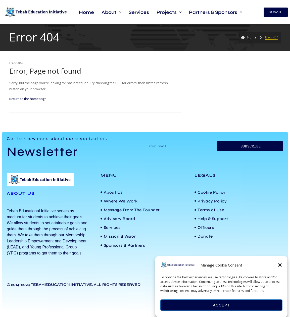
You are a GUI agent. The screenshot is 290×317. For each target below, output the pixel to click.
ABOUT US (21, 193)
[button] (279, 265)
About (111, 12)
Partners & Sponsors (215, 12)
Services (139, 12)
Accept (221, 305)
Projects (169, 12)
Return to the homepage (27, 98)
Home (86, 12)
